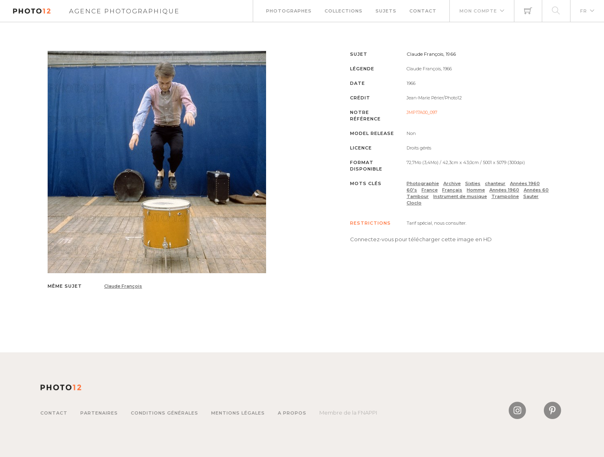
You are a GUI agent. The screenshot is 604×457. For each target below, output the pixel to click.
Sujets (385, 11)
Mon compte (478, 11)
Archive (452, 183)
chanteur (495, 183)
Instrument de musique (460, 196)
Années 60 (536, 190)
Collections (344, 11)
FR (583, 11)
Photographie (423, 183)
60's (412, 190)
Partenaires (99, 413)
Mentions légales (238, 413)
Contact (422, 11)
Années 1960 (525, 183)
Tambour (418, 196)
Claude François (123, 286)
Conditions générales (164, 413)
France (430, 190)
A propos (292, 413)
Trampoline (505, 196)
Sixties (472, 183)
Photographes (289, 11)
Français (452, 190)
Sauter (531, 196)
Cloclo (414, 203)
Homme (476, 190)
